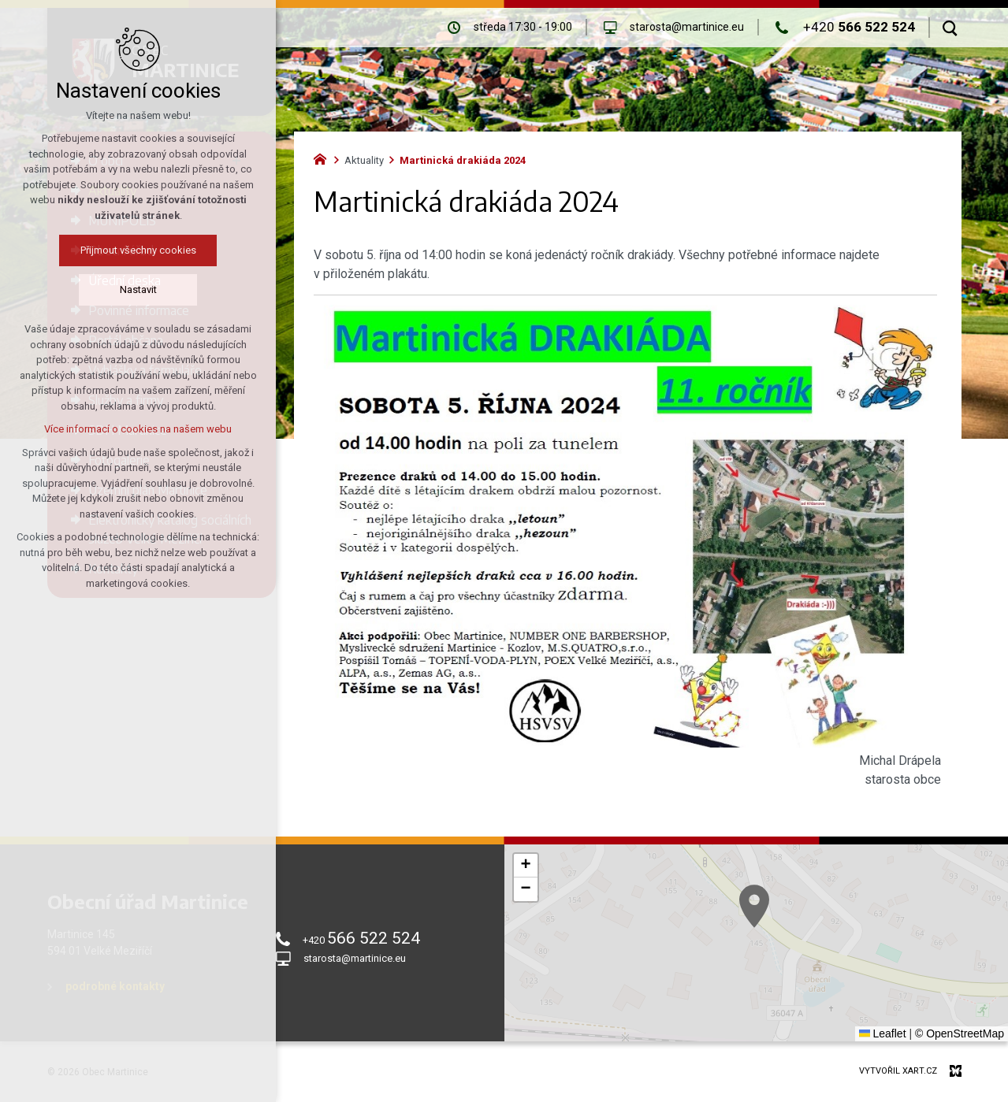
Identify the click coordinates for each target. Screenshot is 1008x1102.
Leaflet (882, 1033)
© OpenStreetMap (959, 1033)
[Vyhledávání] (950, 27)
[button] (802, 939)
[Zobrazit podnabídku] (236, 161)
